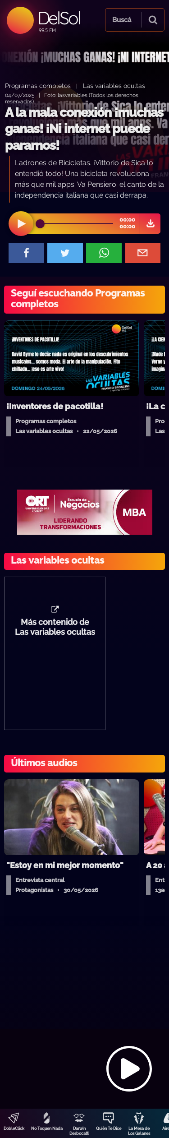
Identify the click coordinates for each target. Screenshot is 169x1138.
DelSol (58, 18)
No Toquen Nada (47, 1128)
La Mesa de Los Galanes (139, 1131)
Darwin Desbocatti (79, 1131)
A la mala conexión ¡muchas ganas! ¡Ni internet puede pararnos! (84, 129)
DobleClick (14, 1128)
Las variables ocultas (114, 85)
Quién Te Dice (108, 1128)
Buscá (121, 20)
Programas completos (38, 85)
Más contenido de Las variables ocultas (55, 627)
